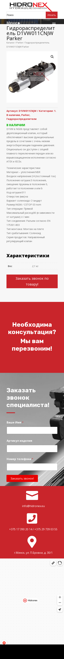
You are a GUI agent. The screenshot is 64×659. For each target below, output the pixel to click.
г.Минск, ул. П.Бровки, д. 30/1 (33, 553)
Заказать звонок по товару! (32, 281)
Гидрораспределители (21, 119)
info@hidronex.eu (33, 506)
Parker (19, 42)
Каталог (10, 42)
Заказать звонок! (22, 478)
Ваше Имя (15, 422)
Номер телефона (20, 459)
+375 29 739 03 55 (45, 529)
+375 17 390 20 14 (20, 529)
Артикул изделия (19, 440)
